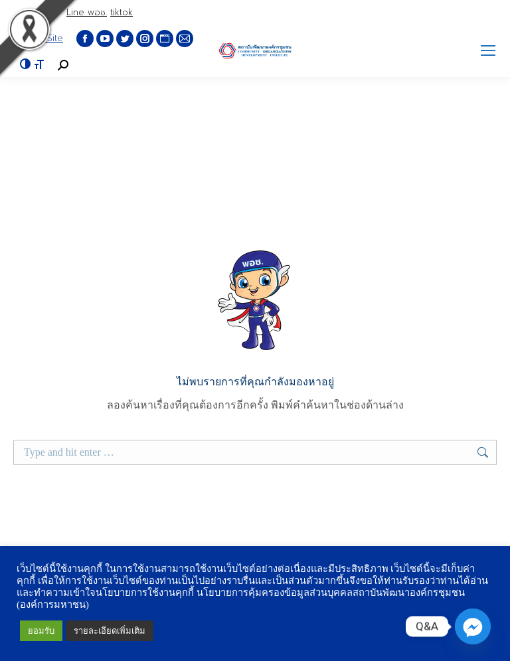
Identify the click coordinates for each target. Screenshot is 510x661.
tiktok (121, 12)
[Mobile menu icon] (488, 50)
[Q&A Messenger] (473, 626)
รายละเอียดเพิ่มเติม (109, 631)
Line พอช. (86, 12)
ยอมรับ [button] (41, 631)
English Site (38, 38)
